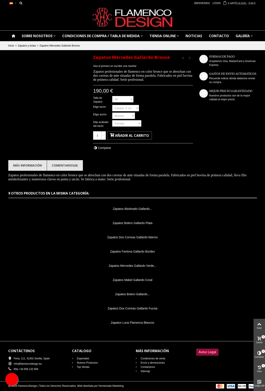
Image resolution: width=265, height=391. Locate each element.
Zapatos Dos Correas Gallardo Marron (132, 237)
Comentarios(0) (65, 165)
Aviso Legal (207, 352)
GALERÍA (243, 36)
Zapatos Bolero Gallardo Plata (132, 223)
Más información (27, 165)
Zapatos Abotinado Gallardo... (132, 208)
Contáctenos (147, 367)
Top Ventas (83, 367)
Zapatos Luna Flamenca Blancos (132, 322)
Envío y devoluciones (152, 362)
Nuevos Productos (87, 362)
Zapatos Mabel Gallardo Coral (132, 280)
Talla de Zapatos (98, 99)
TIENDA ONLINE (162, 36)
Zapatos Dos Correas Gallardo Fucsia (132, 308)
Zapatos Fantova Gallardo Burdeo (132, 251)
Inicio (11, 45)
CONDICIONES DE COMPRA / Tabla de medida (101, 36)
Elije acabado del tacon (100, 124)
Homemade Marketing (111, 385)
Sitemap (145, 371)
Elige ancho (100, 114)
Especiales (82, 358)
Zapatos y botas (27, 45)
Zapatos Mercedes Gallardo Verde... (132, 265)
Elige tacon (99, 106)
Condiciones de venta (152, 358)
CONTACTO (219, 36)
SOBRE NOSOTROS (37, 36)
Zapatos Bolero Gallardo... (132, 294)
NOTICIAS (194, 36)
